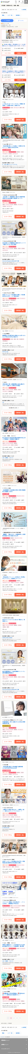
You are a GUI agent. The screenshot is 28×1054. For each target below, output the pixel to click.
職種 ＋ (3, 15)
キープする (8, 53)
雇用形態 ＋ (18, 15)
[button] (14, 100)
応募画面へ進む (20, 53)
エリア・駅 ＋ (10, 15)
